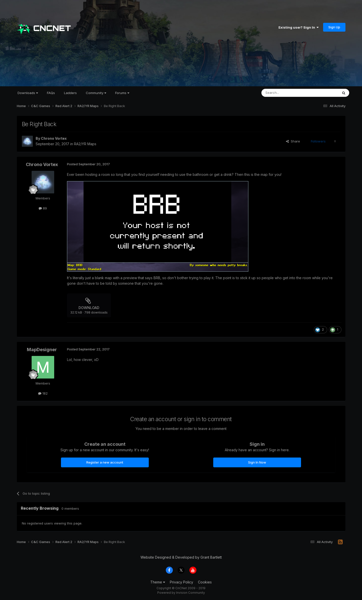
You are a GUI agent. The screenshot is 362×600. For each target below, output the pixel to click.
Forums (122, 93)
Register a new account (104, 462)
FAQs (51, 93)
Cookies (205, 582)
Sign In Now (257, 462)
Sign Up (334, 27)
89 (43, 208)
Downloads (28, 93)
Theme (157, 582)
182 (43, 393)
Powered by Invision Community (181, 592)
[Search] (287, 93)
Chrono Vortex (54, 138)
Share (293, 141)
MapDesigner (42, 349)
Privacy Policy (181, 582)
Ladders (70, 93)
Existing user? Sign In (298, 27)
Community (96, 93)
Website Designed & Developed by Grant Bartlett (181, 557)
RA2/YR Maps (85, 144)
